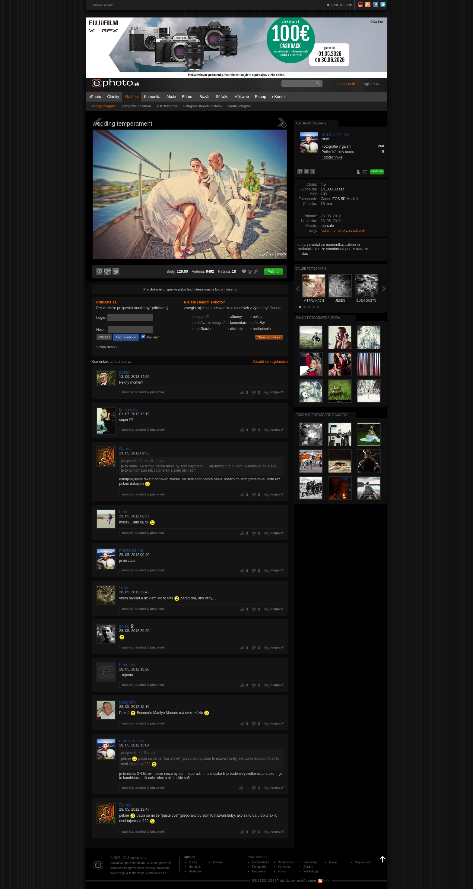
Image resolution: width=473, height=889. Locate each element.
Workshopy (311, 871)
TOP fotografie (167, 106)
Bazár (204, 96)
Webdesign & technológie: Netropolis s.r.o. (138, 873)
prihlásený (228, 289)
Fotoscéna (310, 862)
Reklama (195, 871)
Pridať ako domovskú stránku (296, 880)
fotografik (128, 702)
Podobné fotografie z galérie (322, 414)
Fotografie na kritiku (136, 106)
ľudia (325, 230)
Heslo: (101, 330)
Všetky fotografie (104, 106)
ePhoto (95, 96)
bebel (124, 511)
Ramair (126, 448)
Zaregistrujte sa (269, 337)
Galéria (131, 96)
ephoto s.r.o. (138, 857)
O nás (193, 862)
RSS (323, 880)
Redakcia (195, 867)
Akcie (171, 96)
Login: (101, 318)
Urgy (123, 587)
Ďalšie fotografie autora (318, 317)
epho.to (189, 857)
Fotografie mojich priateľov (203, 106)
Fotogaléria (259, 867)
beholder (127, 664)
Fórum (188, 96)
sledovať (377, 171)
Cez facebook (126, 337)
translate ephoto (102, 5)
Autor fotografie (311, 123)
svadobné (357, 230)
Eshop (260, 96)
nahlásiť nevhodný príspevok (143, 392)
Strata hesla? (107, 347)
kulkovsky (128, 409)
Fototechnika (332, 157)
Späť (297, 288)
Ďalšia (384, 288)
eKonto (278, 96)
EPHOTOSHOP (341, 5)
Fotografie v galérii (336, 146)
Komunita (152, 96)
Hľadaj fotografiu (240, 106)
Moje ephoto (363, 862)
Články (113, 96)
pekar (124, 372)
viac (304, 254)
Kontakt (218, 862)
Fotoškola (258, 871)
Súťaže (222, 96)
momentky (339, 230)
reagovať (277, 392)
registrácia (371, 84)
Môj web (241, 96)
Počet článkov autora (338, 152)
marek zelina (131, 550)
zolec (124, 626)
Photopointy (286, 862)
